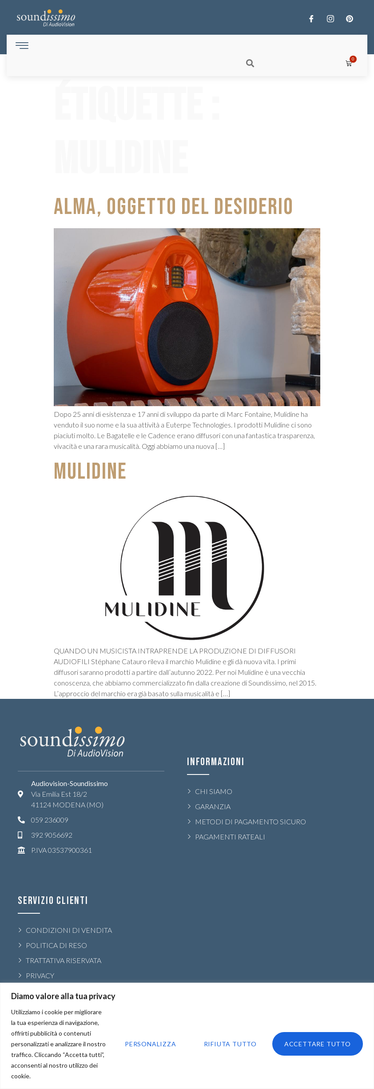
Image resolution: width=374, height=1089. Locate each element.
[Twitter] (330, 18)
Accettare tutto (317, 1044)
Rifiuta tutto (229, 1044)
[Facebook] (311, 18)
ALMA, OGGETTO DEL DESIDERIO (174, 207)
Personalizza (148, 1044)
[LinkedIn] (349, 18)
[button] (250, 63)
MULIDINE (90, 472)
